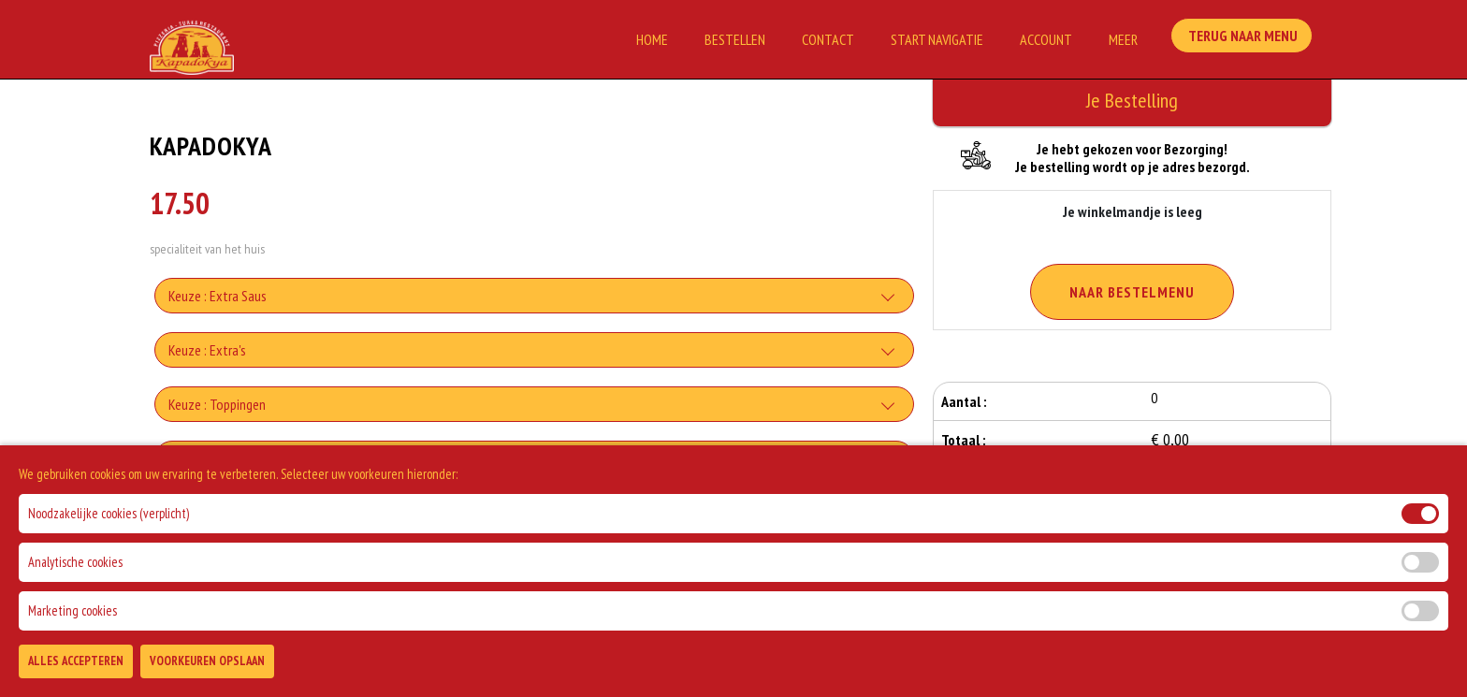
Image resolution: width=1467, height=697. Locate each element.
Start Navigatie (937, 39)
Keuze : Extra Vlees (219, 458)
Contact (828, 39)
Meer (1123, 39)
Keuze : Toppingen (217, 404)
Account (1046, 39)
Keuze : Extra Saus (217, 295)
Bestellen (734, 39)
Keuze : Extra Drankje (225, 512)
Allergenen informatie (227, 567)
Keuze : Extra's (207, 350)
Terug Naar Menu (1246, 37)
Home (652, 39)
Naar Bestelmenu (1132, 292)
